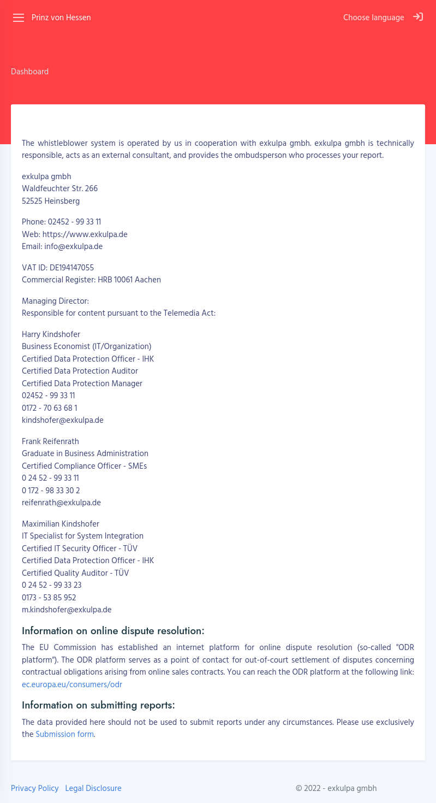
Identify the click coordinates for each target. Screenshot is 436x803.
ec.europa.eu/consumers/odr (72, 684)
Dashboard (30, 71)
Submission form (64, 734)
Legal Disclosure (93, 788)
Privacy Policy (35, 788)
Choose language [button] (373, 17)
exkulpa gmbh (352, 788)
